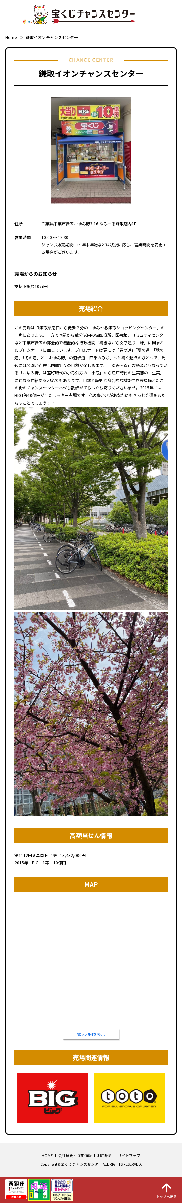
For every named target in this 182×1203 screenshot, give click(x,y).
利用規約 (104, 1155)
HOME (47, 1155)
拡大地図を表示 (91, 1034)
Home (11, 37)
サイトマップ (129, 1155)
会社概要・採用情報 (75, 1155)
